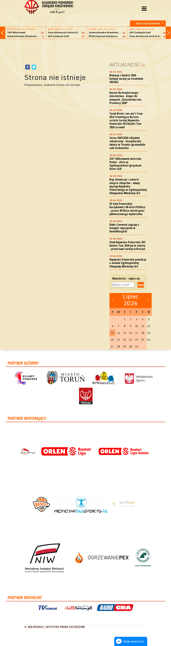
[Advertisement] (88, 50)
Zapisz (141, 285)
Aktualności (125, 64)
